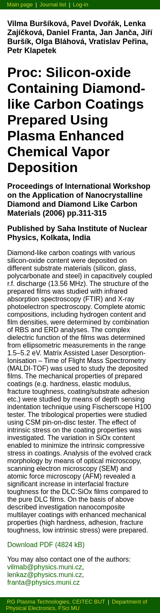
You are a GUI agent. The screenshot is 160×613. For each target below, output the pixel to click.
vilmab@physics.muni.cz (44, 567)
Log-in (80, 4)
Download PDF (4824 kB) (45, 544)
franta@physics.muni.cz (43, 582)
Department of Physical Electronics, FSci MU (76, 604)
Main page (20, 4)
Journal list (53, 4)
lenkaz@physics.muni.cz (44, 574)
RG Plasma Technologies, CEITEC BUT (56, 601)
